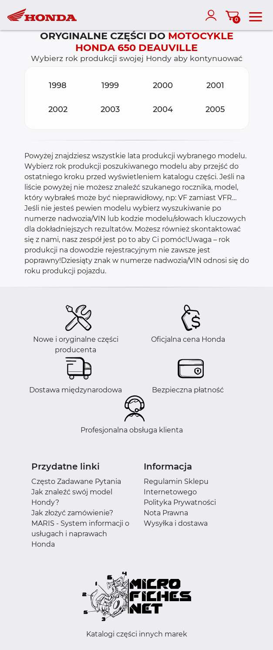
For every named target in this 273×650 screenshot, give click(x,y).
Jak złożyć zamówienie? (72, 513)
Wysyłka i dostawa (176, 523)
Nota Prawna (166, 513)
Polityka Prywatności (180, 502)
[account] (213, 15)
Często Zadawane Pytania (76, 481)
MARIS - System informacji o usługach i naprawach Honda (80, 533)
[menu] (255, 15)
